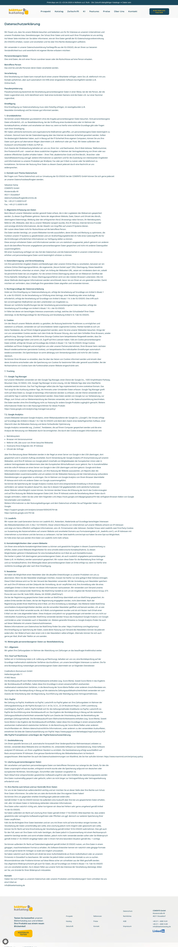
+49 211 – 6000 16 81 (160, 921)
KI (84, 11)
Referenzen (97, 916)
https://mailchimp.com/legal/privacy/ (83, 626)
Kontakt (132, 11)
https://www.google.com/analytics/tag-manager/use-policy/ (30, 409)
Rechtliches (127, 916)
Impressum (127, 926)
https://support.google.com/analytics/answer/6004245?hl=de (30, 509)
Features (94, 11)
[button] (159, 11)
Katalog (59, 11)
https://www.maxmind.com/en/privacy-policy (123, 756)
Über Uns (119, 11)
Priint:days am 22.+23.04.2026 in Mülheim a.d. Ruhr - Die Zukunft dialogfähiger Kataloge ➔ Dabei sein (89, 2)
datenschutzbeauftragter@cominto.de (20, 198)
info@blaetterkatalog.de (14, 885)
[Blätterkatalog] (18, 11)
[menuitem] (45, 11)
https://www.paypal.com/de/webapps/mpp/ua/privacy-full (80, 731)
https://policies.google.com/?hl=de (19, 513)
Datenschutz (127, 911)
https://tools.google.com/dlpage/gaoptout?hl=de (78, 496)
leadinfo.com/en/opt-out (78, 534)
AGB (124, 921)
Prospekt (46, 11)
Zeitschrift (73, 11)
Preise (106, 11)
